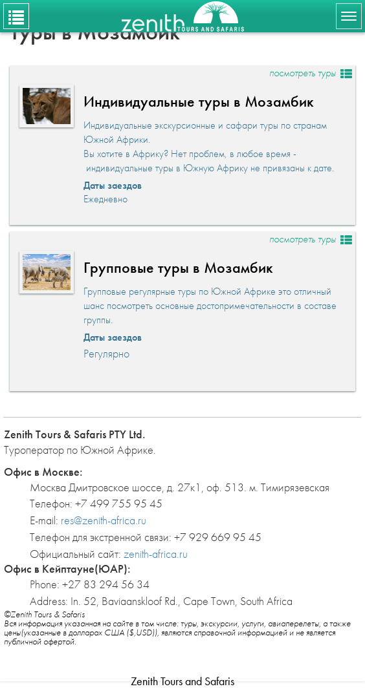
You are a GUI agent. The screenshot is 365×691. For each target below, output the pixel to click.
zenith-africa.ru (156, 553)
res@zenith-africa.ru (103, 520)
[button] (182, 145)
